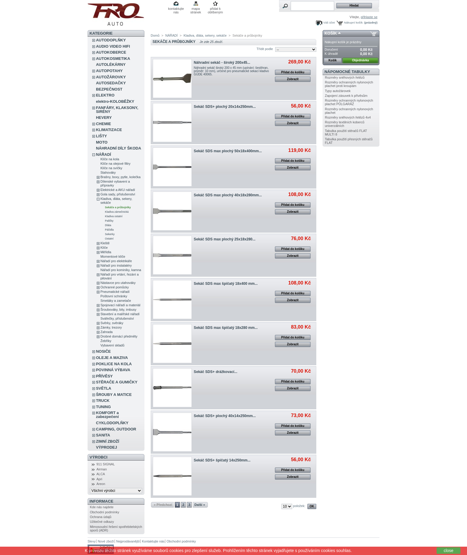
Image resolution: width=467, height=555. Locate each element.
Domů (155, 35)
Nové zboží (106, 541)
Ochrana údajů (100, 517)
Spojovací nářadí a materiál (120, 305)
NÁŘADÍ (103, 154)
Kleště (105, 243)
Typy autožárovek (338, 91)
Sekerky (110, 234)
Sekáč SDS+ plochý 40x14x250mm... (225, 416)
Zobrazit (292, 79)
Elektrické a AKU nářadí (117, 190)
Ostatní (109, 238)
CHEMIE (103, 124)
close (449, 550)
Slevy (92, 541)
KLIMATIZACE (109, 130)
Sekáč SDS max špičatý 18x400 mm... (226, 284)
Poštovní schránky (113, 296)
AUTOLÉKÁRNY (110, 64)
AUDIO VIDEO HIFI (113, 46)
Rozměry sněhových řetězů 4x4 (348, 117)
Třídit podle (264, 49)
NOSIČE (103, 351)
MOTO (102, 142)
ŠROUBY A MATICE (114, 394)
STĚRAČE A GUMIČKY (116, 382)
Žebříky (105, 341)
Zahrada (106, 332)
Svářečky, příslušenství (117, 318)
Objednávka (360, 60)
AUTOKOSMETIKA (113, 58)
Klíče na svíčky (111, 168)
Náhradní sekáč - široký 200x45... (222, 62)
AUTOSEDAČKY (111, 83)
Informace (101, 501)
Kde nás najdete (102, 507)
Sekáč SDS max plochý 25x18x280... (225, 239)
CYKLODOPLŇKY (112, 423)
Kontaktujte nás (153, 541)
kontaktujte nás (176, 9)
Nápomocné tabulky (347, 71)
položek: (299, 506)
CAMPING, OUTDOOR (116, 429)
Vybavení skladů (112, 345)
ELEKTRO (105, 95)
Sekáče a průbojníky (118, 207)
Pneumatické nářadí (115, 291)
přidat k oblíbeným (215, 9)
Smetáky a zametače (115, 300)
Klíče (104, 247)
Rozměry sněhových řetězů (345, 77)
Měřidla (105, 252)
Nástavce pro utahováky (118, 283)
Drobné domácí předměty (118, 336)
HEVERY (104, 117)
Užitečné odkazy (102, 521)
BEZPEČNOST (109, 89)
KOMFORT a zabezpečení (107, 415)
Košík (331, 33)
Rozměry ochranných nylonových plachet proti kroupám (349, 84)
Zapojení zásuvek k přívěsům (346, 95)
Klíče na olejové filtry (115, 163)
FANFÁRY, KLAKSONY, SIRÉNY (117, 109)
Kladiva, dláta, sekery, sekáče (205, 35)
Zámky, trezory (111, 327)
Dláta (108, 225)
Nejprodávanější (128, 541)
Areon (100, 484)
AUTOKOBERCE (111, 52)
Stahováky (108, 172)
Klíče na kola (109, 159)
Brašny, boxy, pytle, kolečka (120, 177)
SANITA (103, 435)
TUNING (103, 407)
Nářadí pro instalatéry (116, 265)
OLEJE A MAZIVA (112, 357)
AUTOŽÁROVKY (111, 77)
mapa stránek (195, 9)
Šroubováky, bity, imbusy (118, 309)
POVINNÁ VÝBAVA (113, 370)
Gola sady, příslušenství (117, 194)
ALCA (100, 474)
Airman (101, 469)
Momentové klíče (112, 256)
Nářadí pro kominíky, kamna (120, 270)
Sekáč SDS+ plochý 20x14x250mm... (225, 107)
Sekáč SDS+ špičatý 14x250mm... (222, 460)
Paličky (109, 220)
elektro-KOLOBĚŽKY (115, 101)
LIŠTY (101, 136)
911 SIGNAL (105, 464)
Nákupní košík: (353, 22)
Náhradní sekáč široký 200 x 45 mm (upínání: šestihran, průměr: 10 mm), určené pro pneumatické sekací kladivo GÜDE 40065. (231, 71)
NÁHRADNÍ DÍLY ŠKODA (118, 148)
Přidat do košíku (292, 72)
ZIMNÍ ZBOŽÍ (107, 441)
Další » (199, 504)
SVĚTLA (103, 388)
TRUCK (103, 400)
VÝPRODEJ (106, 447)
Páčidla (109, 229)
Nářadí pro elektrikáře (116, 261)
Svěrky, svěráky (111, 323)
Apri (99, 479)
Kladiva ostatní (113, 216)
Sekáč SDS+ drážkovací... (215, 372)
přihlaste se (369, 17)
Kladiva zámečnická (117, 211)
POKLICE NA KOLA (114, 364)
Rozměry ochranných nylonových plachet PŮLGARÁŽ (349, 102)
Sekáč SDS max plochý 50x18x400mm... (228, 151)
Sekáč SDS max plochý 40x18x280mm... (228, 195)
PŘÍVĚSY (104, 376)
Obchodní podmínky (104, 512)
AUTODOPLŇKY (111, 40)
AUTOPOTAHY (109, 71)
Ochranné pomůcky (114, 287)
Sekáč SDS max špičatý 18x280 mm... (226, 328)
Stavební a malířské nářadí (119, 314)
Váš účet (329, 22)
